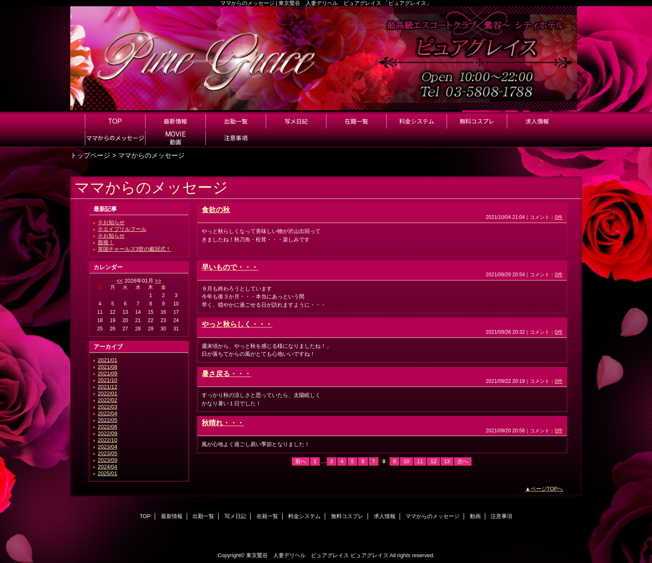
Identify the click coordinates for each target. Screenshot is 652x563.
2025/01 (107, 473)
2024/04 (107, 467)
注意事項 (501, 516)
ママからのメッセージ (432, 516)
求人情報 (384, 516)
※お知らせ (111, 222)
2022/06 (107, 427)
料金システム (304, 516)
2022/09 (107, 433)
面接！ (106, 242)
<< (119, 281)
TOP (115, 121)
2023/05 (107, 453)
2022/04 (107, 413)
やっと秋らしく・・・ (237, 324)
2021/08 (107, 367)
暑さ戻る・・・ (226, 374)
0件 (559, 217)
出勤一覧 (203, 516)
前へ (300, 461)
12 (433, 461)
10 (406, 461)
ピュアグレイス (369, 555)
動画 (475, 516)
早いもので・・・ (230, 267)
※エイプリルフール (122, 229)
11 (420, 461)
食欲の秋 (216, 210)
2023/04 (107, 447)
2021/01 (107, 360)
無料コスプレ (347, 516)
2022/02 (107, 400)
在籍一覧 (267, 516)
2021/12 (107, 387)
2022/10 (107, 440)
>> (158, 281)
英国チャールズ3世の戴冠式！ (134, 249)
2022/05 (107, 420)
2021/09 (107, 373)
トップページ (90, 155)
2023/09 (107, 460)
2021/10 (107, 380)
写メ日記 (235, 516)
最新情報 (172, 516)
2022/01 (107, 393)
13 (447, 461)
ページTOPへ (547, 489)
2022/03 (107, 407)
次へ (462, 461)
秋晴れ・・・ (223, 423)
